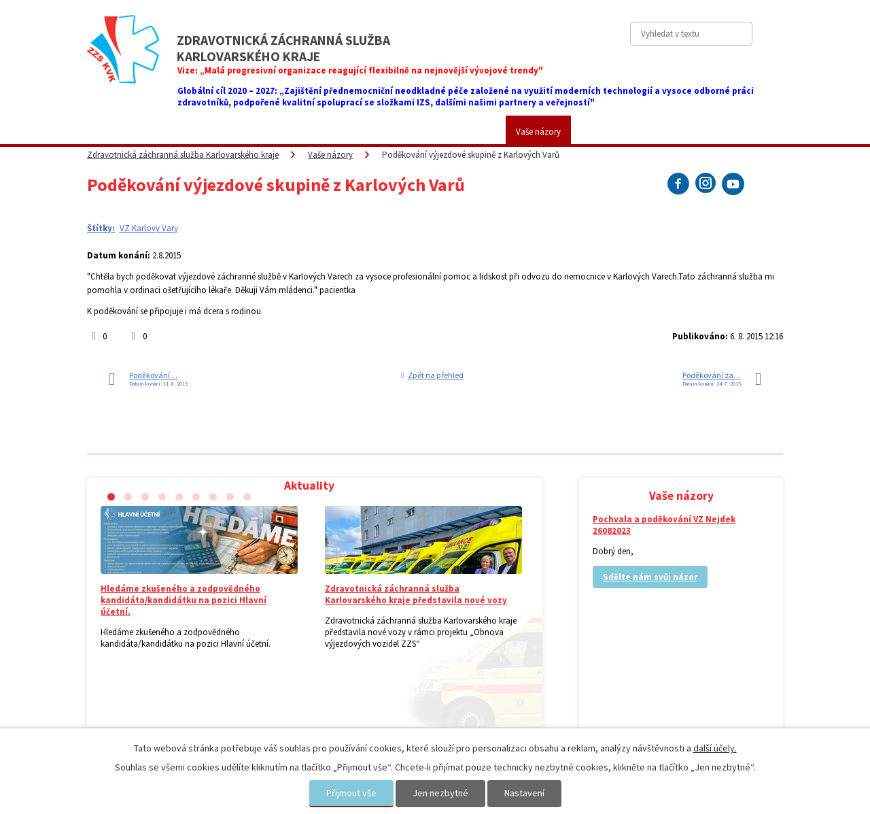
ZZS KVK (175, 131)
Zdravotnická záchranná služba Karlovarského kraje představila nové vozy (416, 594)
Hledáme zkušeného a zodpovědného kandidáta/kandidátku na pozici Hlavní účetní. (183, 600)
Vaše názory (538, 131)
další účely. (715, 748)
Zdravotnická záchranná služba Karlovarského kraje (183, 154)
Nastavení (524, 793)
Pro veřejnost (246, 131)
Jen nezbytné (440, 793)
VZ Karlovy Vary (149, 228)
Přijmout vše (351, 793)
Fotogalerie (408, 131)
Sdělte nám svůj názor (650, 577)
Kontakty (608, 131)
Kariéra (472, 131)
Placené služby (329, 131)
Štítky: (101, 228)
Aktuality (113, 131)
